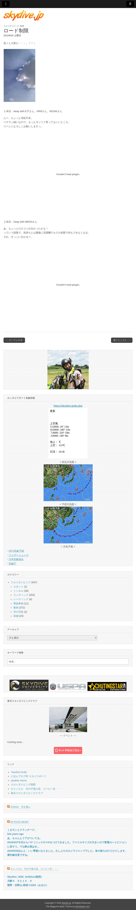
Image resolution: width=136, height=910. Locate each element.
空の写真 (18, 611)
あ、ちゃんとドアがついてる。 (24, 838)
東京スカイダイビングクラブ (27, 793)
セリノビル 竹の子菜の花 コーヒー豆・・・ (37, 788)
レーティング (20, 599)
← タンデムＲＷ (14, 340)
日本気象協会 (16, 559)
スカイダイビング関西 (23, 784)
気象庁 (12, 563)
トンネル (18, 590)
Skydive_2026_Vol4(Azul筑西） (25, 876)
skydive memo (19, 780)
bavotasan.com (82, 906)
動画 (22, 26)
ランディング (20, 595)
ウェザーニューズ (19, 555)
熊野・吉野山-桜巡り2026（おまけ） (27, 885)
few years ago (15, 834)
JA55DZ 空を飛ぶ (20, 807)
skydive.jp (66, 903)
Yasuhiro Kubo (19, 772)
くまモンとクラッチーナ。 (22, 829)
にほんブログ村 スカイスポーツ (28, 776)
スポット (18, 586)
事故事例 (18, 603)
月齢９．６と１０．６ (19, 880)
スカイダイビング (11, 26)
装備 (15, 615)
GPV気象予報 (16, 550)
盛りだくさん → (121, 340)
